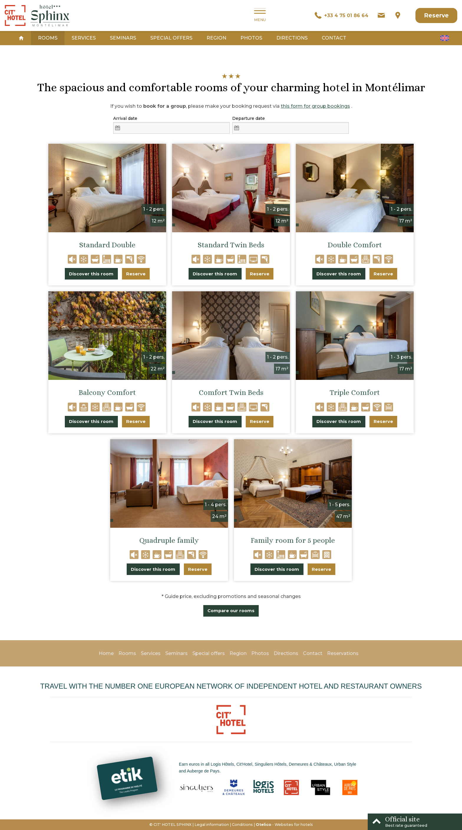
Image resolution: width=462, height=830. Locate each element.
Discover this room (91, 274)
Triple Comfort (355, 392)
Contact (334, 38)
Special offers (171, 38)
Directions (292, 38)
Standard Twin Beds (231, 245)
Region (216, 38)
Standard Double (107, 245)
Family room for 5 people (293, 540)
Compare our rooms (231, 610)
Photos (251, 38)
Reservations (343, 653)
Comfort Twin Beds (231, 392)
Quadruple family (169, 540)
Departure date (248, 118)
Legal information (211, 824)
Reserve (436, 15)
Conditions (242, 824)
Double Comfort (355, 245)
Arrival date (125, 118)
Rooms (47, 38)
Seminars (123, 38)
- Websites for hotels (284, 824)
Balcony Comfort (107, 392)
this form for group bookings (315, 106)
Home (106, 653)
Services (84, 38)
